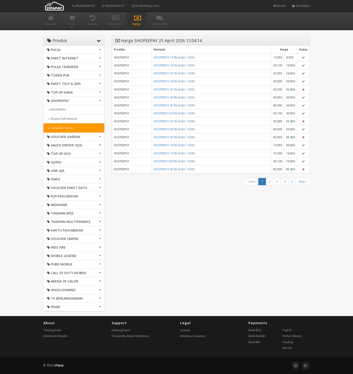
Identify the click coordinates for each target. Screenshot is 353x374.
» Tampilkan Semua (60, 128)
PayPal (287, 330)
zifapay (59, 365)
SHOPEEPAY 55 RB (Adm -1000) (174, 121)
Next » (303, 182)
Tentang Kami (52, 330)
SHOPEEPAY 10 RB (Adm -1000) (174, 57)
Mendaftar (301, 6)
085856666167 (84, 6)
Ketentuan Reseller (55, 336)
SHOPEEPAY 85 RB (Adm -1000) (174, 169)
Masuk (279, 6)
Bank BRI (254, 342)
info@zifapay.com (145, 6)
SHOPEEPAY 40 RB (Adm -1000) (174, 97)
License (185, 330)
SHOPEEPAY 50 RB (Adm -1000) (174, 113)
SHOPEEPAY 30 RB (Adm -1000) (174, 81)
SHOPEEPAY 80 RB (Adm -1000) (174, 161)
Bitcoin (287, 348)
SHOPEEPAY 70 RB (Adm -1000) (174, 145)
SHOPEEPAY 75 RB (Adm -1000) (174, 153)
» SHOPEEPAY (56, 110)
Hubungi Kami (121, 330)
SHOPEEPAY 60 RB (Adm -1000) (174, 129)
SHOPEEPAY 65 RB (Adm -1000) (174, 137)
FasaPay (288, 342)
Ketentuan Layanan (192, 336)
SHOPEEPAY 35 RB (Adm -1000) (174, 89)
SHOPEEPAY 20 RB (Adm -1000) (174, 65)
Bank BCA (254, 330)
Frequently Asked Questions (130, 336)
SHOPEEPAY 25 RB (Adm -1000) (174, 73)
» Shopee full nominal (62, 119)
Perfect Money (292, 336)
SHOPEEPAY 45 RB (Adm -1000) (174, 105)
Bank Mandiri (257, 336)
